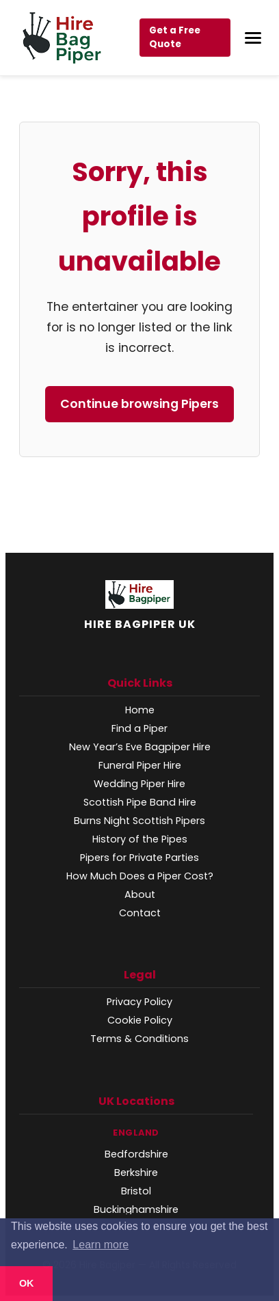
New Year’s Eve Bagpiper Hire (140, 747)
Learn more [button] (100, 1244)
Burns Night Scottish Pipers (139, 820)
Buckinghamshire (136, 1209)
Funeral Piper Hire (139, 765)
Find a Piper (139, 728)
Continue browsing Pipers (139, 404)
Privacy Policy (139, 1002)
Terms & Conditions (139, 1038)
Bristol (136, 1191)
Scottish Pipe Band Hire (139, 802)
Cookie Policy (139, 1020)
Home (140, 710)
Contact (140, 913)
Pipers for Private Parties (139, 857)
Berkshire (136, 1172)
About (139, 894)
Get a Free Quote (174, 37)
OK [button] (26, 1283)
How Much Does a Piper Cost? (139, 876)
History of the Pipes (139, 839)
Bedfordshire (136, 1154)
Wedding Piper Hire (139, 784)
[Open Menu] (253, 37)
